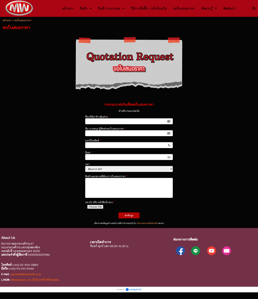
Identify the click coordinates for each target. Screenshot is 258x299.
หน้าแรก (7, 20)
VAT (87, 164)
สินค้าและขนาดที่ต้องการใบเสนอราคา (106, 176)
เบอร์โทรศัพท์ (93, 140)
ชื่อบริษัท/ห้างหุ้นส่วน (97, 116)
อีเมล (89, 152)
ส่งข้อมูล (129, 215)
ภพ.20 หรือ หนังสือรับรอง (100, 202)
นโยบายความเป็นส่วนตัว (147, 223)
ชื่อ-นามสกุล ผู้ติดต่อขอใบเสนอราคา (105, 128)
